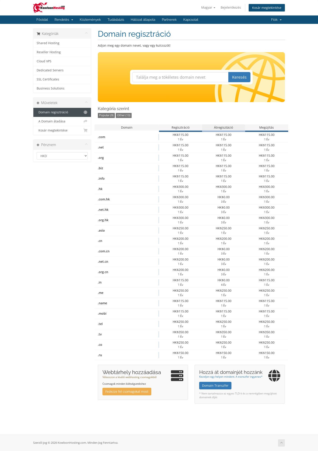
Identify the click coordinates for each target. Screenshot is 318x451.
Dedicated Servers (50, 70)
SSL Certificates (48, 79)
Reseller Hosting (49, 52)
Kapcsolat (190, 20)
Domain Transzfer (215, 385)
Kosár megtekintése (266, 8)
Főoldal (42, 20)
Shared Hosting (48, 43)
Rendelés (64, 20)
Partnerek (169, 20)
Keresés (239, 77)
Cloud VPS (44, 61)
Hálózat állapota (143, 20)
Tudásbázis (116, 20)
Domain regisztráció (62, 112)
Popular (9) (106, 115)
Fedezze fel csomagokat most (126, 391)
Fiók (276, 20)
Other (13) (123, 115)
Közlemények (90, 20)
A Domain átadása (62, 121)
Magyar (208, 7)
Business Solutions (50, 88)
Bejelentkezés (231, 7)
